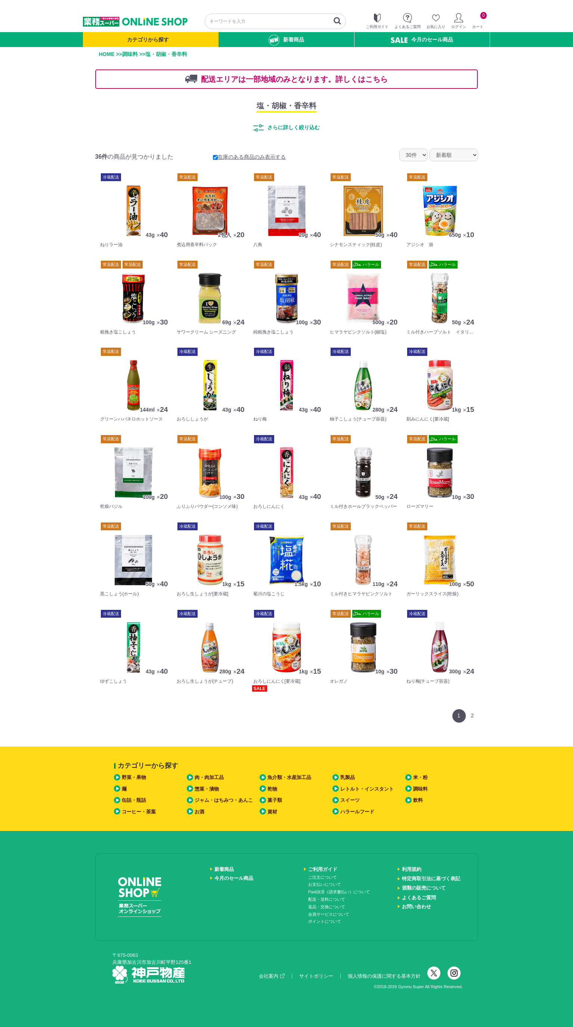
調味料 (130, 54)
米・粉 (420, 777)
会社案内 (272, 976)
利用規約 (411, 869)
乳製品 (347, 777)
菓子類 (274, 800)
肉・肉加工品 (209, 777)
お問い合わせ (416, 906)
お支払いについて (324, 884)
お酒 (199, 812)
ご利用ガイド (322, 869)
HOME (107, 54)
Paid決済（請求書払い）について (339, 892)
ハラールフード (357, 812)
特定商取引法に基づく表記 (431, 878)
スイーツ (350, 800)
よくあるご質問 (419, 897)
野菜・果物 (134, 777)
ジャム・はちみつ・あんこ (224, 800)
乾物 (272, 789)
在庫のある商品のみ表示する (249, 157)
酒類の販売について (424, 888)
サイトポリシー (316, 976)
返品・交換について (326, 907)
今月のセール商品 (422, 40)
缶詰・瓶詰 (134, 800)
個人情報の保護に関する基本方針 (384, 976)
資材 (272, 812)
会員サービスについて (328, 914)
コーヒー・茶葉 (139, 812)
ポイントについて (324, 921)
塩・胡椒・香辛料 (286, 106)
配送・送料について (326, 899)
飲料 (418, 800)
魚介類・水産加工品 (289, 777)
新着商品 (286, 40)
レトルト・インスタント (367, 789)
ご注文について (322, 877)
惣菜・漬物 (207, 789)
